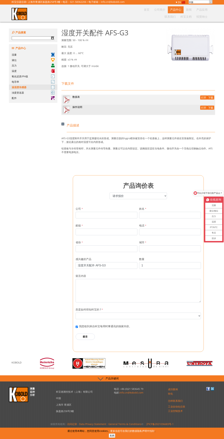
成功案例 (173, 389)
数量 (141, 259)
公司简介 (132, 16)
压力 (33, 65)
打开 (203, 97)
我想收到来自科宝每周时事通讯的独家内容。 (105, 326)
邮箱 (79, 225)
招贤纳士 (203, 16)
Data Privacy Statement (92, 424)
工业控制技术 (175, 411)
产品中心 (145, 16)
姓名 (142, 208)
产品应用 (165, 16)
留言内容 (81, 275)
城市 (142, 242)
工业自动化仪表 (176, 406)
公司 (79, 208)
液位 (33, 60)
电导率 (33, 82)
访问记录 (72, 424)
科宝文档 (190, 16)
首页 (122, 16)
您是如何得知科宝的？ (89, 309)
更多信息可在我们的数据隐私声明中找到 (132, 431)
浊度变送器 (33, 92)
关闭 (112, 435)
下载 (210, 97)
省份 (79, 242)
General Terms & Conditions (124, 424)
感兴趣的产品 (83, 259)
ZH (181, 2)
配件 (33, 98)
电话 (142, 225)
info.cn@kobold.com (113, 1)
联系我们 (178, 16)
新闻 (155, 16)
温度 (33, 71)
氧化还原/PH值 (33, 76)
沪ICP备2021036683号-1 (160, 424)
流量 (33, 54)
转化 (170, 393)
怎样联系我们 (175, 400)
